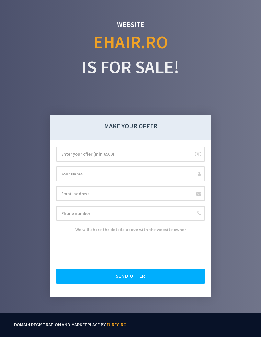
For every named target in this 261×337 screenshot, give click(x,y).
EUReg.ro (117, 325)
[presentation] (105, 251)
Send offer (130, 276)
